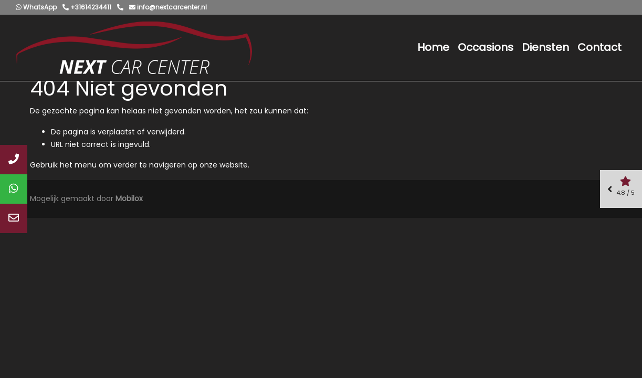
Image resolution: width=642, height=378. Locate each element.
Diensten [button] (545, 47)
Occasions (485, 47)
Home (433, 47)
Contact (599, 47)
